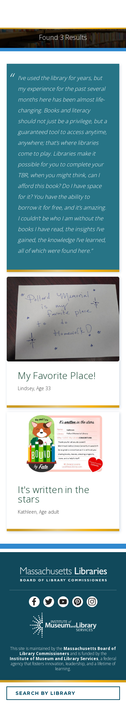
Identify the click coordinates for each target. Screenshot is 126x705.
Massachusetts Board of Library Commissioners (67, 651)
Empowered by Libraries (63, 14)
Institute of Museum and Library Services (54, 658)
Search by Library (45, 693)
